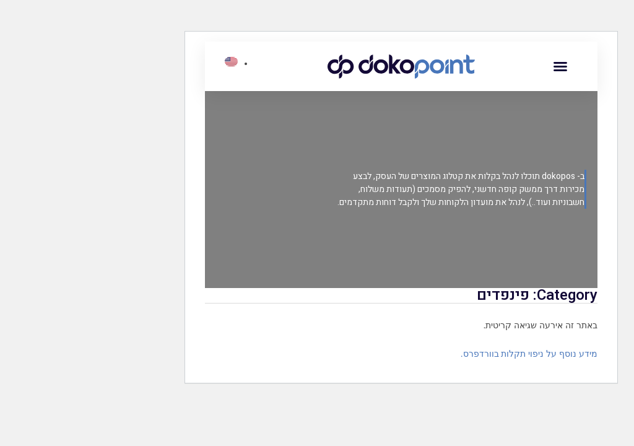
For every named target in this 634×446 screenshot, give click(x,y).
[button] (476, 66)
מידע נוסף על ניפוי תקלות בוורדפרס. (444, 354)
